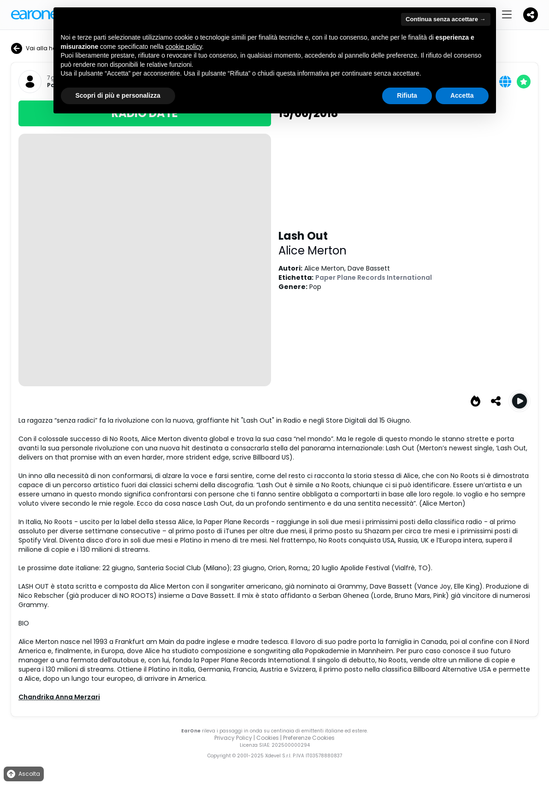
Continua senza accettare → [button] (445, 19)
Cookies (267, 738)
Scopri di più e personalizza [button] (118, 95)
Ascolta (23, 774)
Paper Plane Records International (373, 277)
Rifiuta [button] (407, 95)
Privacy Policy (233, 738)
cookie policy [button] (183, 46)
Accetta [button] (462, 95)
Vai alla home (38, 48)
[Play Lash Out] (519, 401)
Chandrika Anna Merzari (59, 697)
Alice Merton (312, 250)
